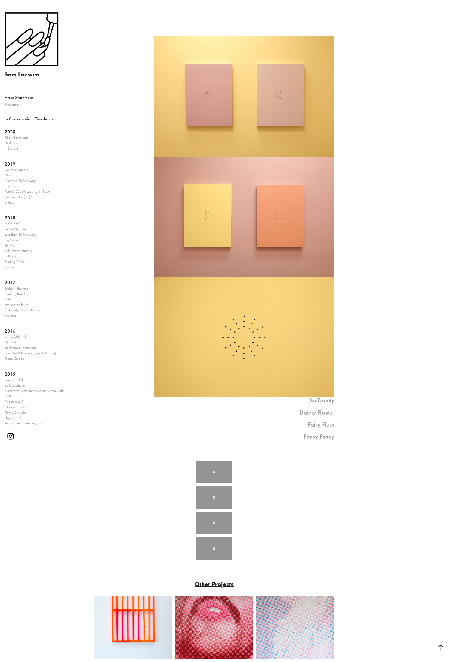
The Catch (12, 186)
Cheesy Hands (15, 407)
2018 (10, 218)
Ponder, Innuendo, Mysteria (24, 423)
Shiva (8, 299)
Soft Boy (10, 256)
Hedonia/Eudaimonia (20, 348)
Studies (10, 202)
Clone (9, 175)
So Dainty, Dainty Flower (23, 310)
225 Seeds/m (15, 385)
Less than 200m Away (20, 181)
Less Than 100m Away (20, 234)
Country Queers (16, 170)
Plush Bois (11, 143)
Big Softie (11, 240)
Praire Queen (14, 358)
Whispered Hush (16, 305)
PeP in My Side (15, 229)
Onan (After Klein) (18, 337)
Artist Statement (19, 97)
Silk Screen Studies (18, 251)
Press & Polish (14, 380)
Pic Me (9, 245)
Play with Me (14, 418)
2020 (10, 132)
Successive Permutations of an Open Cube (35, 391)
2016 (10, 331)
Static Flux (12, 396)
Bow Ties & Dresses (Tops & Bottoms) (30, 353)
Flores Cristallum (16, 412)
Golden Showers (16, 288)
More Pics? (12, 224)
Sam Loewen (22, 74)
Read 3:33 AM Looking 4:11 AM (28, 191)
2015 (10, 374)
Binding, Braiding (17, 294)
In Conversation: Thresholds (29, 119)
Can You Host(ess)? (18, 197)
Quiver (10, 267)
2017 (10, 282)
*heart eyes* (14, 401)
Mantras (10, 315)
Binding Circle (15, 262)
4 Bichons (11, 148)
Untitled (10, 342)
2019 (10, 164)
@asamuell (14, 104)
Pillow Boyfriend (16, 137)
